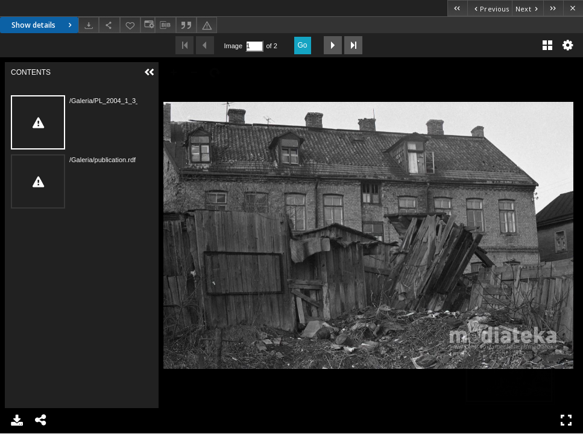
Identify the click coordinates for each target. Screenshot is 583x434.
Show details (43, 25)
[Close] (573, 8)
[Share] (109, 25)
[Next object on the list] (527, 8)
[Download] (88, 25)
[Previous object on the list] (489, 8)
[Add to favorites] (130, 25)
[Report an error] (207, 25)
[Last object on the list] (553, 8)
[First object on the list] (457, 8)
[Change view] (147, 25)
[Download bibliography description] (165, 25)
